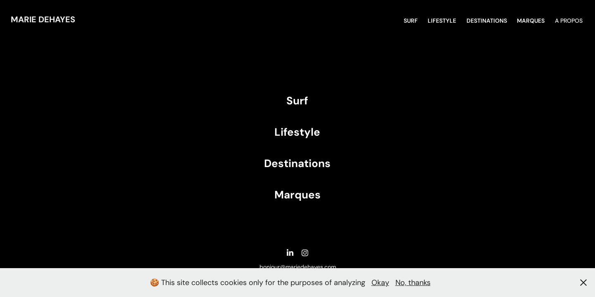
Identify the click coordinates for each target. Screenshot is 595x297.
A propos (569, 20)
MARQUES (531, 20)
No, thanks (413, 282)
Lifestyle (442, 20)
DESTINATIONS (486, 20)
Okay (380, 282)
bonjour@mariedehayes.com (297, 267)
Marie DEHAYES (43, 19)
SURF (411, 20)
